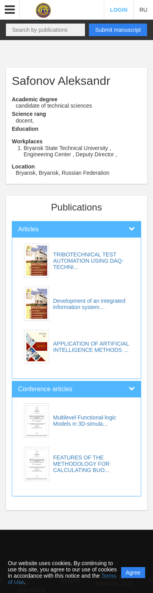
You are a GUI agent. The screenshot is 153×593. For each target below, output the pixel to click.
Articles (28, 229)
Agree (133, 572)
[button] (10, 10)
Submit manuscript (118, 30)
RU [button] (143, 10)
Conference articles (45, 389)
